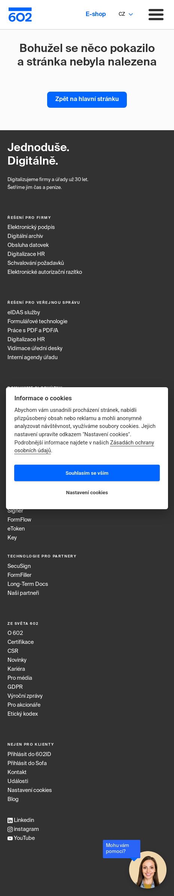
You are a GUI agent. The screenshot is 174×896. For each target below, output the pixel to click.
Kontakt (17, 772)
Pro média (19, 678)
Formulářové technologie (37, 321)
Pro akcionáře (23, 705)
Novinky (17, 660)
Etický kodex (22, 714)
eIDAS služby (23, 312)
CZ (122, 14)
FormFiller (19, 575)
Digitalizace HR (26, 254)
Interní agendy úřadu (32, 357)
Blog (13, 799)
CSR (12, 651)
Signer (15, 511)
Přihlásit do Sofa (27, 763)
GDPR (15, 687)
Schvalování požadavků (35, 263)
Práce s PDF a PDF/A (32, 330)
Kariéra (16, 669)
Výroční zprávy (25, 696)
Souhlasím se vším (87, 473)
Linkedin (20, 820)
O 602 (15, 633)
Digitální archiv (25, 236)
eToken (16, 529)
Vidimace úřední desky (34, 348)
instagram (23, 829)
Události (17, 781)
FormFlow (19, 520)
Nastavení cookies (29, 790)
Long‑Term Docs (27, 584)
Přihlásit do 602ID (29, 754)
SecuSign (19, 566)
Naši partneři (23, 593)
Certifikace (20, 642)
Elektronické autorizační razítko (44, 272)
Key (12, 538)
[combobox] (121, 14)
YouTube (21, 838)
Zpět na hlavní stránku (87, 100)
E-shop (96, 15)
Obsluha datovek (28, 245)
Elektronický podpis (31, 227)
